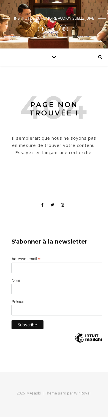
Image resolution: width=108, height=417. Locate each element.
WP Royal (82, 393)
